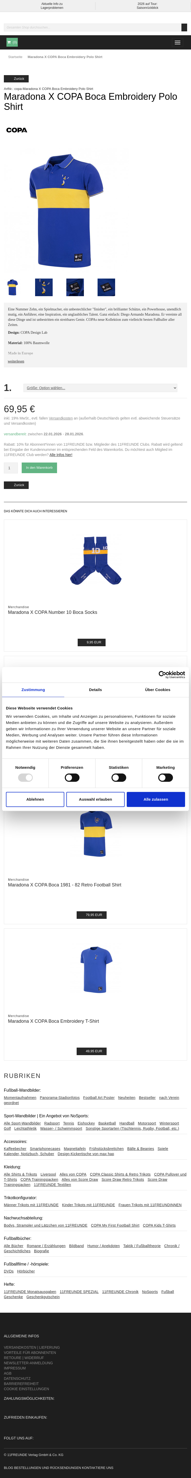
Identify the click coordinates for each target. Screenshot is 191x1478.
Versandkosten (61, 418)
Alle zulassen (156, 799)
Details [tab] (95, 689)
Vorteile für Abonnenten (30, 1353)
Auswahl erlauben (95, 799)
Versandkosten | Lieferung (32, 1347)
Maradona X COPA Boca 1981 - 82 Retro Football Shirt (64, 884)
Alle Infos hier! (61, 455)
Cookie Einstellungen (26, 1389)
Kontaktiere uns (97, 1468)
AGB (8, 1373)
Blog (8, 1468)
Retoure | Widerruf (24, 1358)
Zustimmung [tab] (33, 689)
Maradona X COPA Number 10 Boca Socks (52, 612)
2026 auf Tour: (147, 4)
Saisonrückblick (147, 8)
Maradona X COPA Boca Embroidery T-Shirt (53, 1021)
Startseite (15, 57)
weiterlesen (16, 361)
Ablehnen (35, 799)
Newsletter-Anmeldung (28, 1363)
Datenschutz (17, 1378)
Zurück (16, 79)
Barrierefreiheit (21, 1384)
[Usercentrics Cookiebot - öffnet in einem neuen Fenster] (162, 675)
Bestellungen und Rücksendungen (47, 1468)
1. (8, 388)
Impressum (15, 1368)
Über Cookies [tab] (157, 689)
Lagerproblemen (52, 8)
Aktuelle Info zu (51, 4)
